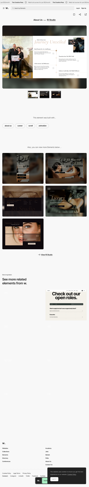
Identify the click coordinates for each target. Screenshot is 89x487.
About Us (48, 461)
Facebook (35, 476)
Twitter (28, 476)
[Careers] (66, 338)
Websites (5, 448)
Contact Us (48, 464)
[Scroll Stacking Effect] (66, 406)
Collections (5, 451)
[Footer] (23, 201)
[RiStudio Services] (66, 201)
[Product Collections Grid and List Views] (23, 338)
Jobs (46, 451)
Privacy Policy (27, 473)
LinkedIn (21, 476)
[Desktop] (66, 168)
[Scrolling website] (23, 305)
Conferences (6, 461)
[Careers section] (66, 305)
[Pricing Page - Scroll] (66, 372)
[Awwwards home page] (39, 481)
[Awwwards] (7, 8)
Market (47, 455)
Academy (48, 448)
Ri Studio (51, 20)
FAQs (47, 458)
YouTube (42, 476)
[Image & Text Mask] (23, 372)
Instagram (13, 476)
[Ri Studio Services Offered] (23, 234)
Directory (5, 458)
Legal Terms (16, 473)
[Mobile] (23, 168)
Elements (5, 455)
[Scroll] (23, 406)
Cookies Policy (6, 473)
